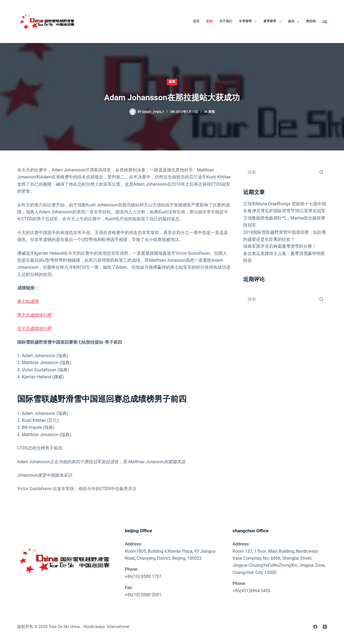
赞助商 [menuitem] (311, 21)
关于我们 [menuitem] (225, 21)
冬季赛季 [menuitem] (249, 21)
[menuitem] (323, 21)
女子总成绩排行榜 (34, 328)
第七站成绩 (28, 301)
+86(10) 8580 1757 (143, 576)
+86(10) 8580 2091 (143, 594)
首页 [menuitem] (196, 21)
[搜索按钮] (321, 172)
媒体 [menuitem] (295, 21)
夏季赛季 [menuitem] (273, 21)
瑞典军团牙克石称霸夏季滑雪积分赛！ (279, 246)
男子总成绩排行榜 (34, 315)
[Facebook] (315, 627)
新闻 (172, 82)
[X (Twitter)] (325, 627)
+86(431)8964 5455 (251, 590)
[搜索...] (279, 172)
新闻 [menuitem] (209, 21)
